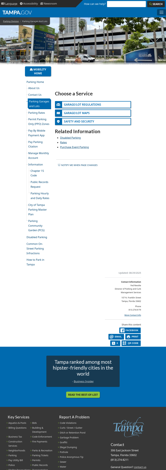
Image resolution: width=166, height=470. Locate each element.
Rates (63, 143)
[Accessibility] (29, 3)
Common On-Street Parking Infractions (35, 248)
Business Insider (84, 381)
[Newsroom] (48, 3)
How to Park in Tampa (35, 262)
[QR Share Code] (131, 343)
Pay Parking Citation (35, 144)
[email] (116, 337)
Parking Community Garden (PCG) (36, 225)
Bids (34, 422)
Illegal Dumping (68, 447)
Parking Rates (36, 113)
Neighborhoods (16, 450)
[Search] (156, 4)
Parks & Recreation (42, 450)
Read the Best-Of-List (83, 395)
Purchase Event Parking (74, 147)
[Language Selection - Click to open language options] (9, 3)
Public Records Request (39, 184)
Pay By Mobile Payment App (36, 133)
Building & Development (39, 429)
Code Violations (68, 422)
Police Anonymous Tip (71, 456)
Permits (36, 460)
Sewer (63, 461)
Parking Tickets (40, 455)
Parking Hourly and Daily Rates (39, 196)
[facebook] (130, 330)
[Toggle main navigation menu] (161, 12)
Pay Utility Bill (15, 460)
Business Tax (15, 436)
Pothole (64, 452)
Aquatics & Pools (17, 422)
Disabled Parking (37, 237)
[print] (133, 337)
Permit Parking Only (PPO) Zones (38, 121)
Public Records (40, 465)
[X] (115, 343)
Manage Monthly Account (38, 155)
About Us (33, 88)
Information (35, 164)
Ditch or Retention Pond (72, 432)
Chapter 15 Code (37, 173)
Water (63, 466)
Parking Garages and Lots (39, 104)
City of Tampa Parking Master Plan (37, 209)
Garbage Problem (69, 437)
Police (11, 465)
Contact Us (34, 95)
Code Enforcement (42, 436)
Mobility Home (38, 71)
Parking (12, 455)
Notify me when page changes (78, 165)
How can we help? (95, 4)
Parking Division (11, 21)
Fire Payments (39, 441)
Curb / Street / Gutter (71, 427)
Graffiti (63, 442)
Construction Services (15, 443)
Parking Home (35, 82)
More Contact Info (132, 315)
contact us (140, 467)
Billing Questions (17, 427)
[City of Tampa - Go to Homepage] (17, 12)
